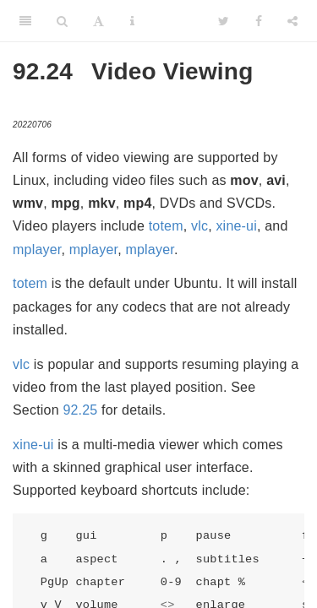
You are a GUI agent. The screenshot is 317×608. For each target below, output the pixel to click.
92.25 (80, 410)
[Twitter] (223, 21)
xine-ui (236, 226)
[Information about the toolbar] (132, 21)
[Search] (62, 21)
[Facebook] (259, 21)
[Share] (292, 21)
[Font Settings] (98, 21)
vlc (199, 226)
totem (166, 226)
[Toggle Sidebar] (25, 21)
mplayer (37, 249)
